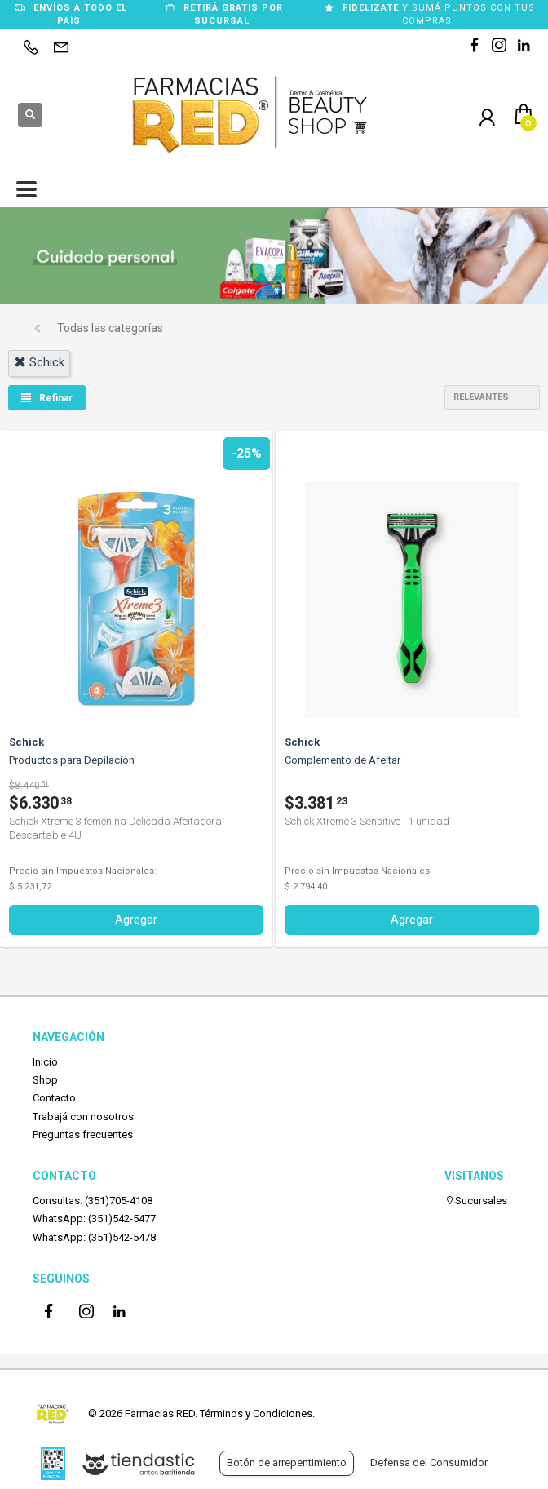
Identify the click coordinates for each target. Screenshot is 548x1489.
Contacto (54, 1098)
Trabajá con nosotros (83, 1116)
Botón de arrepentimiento (287, 1462)
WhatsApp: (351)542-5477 (94, 1218)
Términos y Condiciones (256, 1413)
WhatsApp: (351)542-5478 (94, 1237)
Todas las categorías (110, 328)
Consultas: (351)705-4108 (92, 1200)
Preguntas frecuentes (83, 1134)
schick (39, 362)
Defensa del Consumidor (429, 1462)
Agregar (136, 919)
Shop (45, 1080)
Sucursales (475, 1200)
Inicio (45, 1062)
